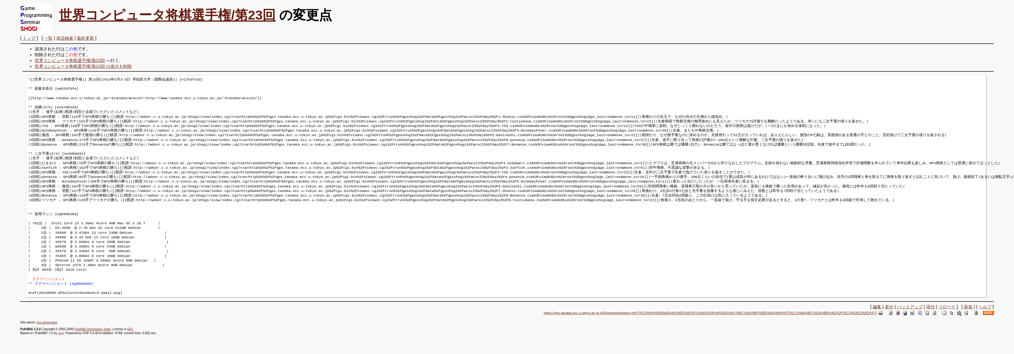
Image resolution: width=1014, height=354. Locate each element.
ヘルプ (985, 306)
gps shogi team (47, 322)
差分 (889, 306)
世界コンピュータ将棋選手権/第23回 (167, 15)
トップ (29, 38)
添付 (930, 306)
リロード (946, 306)
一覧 (48, 38)
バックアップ (910, 306)
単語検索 (64, 38)
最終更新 (85, 38)
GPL (130, 329)
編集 (877, 306)
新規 (968, 306)
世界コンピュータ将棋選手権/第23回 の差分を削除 (83, 66)
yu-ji (61, 333)
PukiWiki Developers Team (92, 329)
